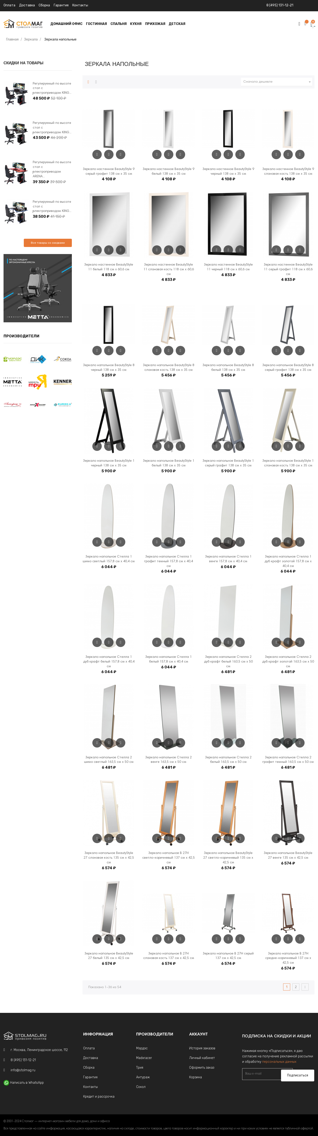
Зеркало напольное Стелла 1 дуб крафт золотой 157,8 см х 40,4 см (288, 561)
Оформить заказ (201, 1068)
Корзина (195, 1077)
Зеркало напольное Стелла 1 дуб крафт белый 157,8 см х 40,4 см (109, 661)
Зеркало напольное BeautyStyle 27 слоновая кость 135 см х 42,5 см (109, 858)
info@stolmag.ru (23, 1070)
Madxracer (144, 1058)
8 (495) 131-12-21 (279, 5)
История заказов (202, 1048)
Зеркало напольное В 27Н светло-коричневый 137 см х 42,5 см (168, 858)
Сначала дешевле (277, 82)
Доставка (27, 5)
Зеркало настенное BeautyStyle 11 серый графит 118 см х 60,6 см (288, 269)
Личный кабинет (202, 1058)
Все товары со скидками (48, 242)
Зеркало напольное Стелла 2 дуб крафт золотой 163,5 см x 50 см (288, 661)
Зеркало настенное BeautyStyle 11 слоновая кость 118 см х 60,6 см (168, 269)
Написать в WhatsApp (27, 1083)
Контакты (80, 5)
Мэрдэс (142, 1048)
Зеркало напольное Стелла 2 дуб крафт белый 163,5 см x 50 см (228, 661)
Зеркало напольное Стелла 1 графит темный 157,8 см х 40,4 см (168, 561)
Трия (139, 1068)
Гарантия (61, 5)
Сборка (44, 5)
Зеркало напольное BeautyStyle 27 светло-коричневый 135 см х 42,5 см (228, 858)
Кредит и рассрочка (98, 1097)
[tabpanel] (16, 94)
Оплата (9, 5)
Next (32, 93)
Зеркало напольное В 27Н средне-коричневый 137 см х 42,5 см (288, 958)
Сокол (141, 1087)
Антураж (143, 1077)
